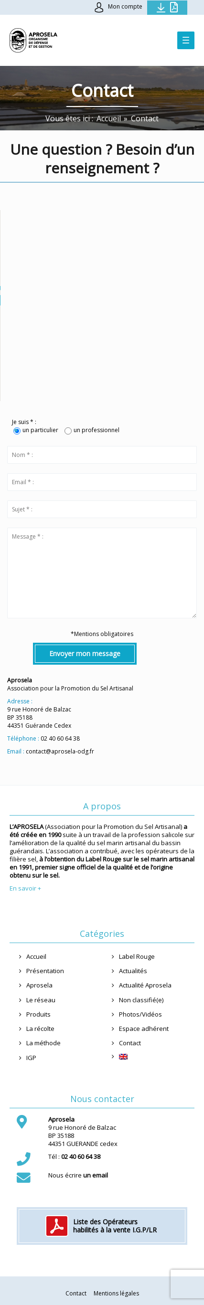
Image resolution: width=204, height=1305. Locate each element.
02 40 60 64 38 (60, 738)
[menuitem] (152, 1057)
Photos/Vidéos (140, 1014)
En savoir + (25, 888)
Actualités (133, 970)
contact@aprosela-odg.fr (60, 751)
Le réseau (40, 1000)
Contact (130, 1043)
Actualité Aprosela (145, 985)
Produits (38, 1014)
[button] (102, 296)
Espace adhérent (144, 1028)
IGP (31, 1057)
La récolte (40, 1028)
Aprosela (39, 985)
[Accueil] (109, 118)
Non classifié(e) (141, 1000)
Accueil (36, 956)
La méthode (43, 1043)
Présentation (45, 970)
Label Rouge (137, 956)
